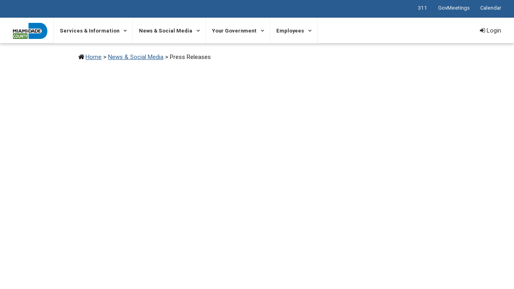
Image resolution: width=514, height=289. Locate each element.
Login (490, 30)
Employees (290, 30)
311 (422, 7)
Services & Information (89, 30)
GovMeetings (454, 7)
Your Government (234, 30)
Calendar (490, 7)
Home (94, 57)
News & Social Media (165, 30)
